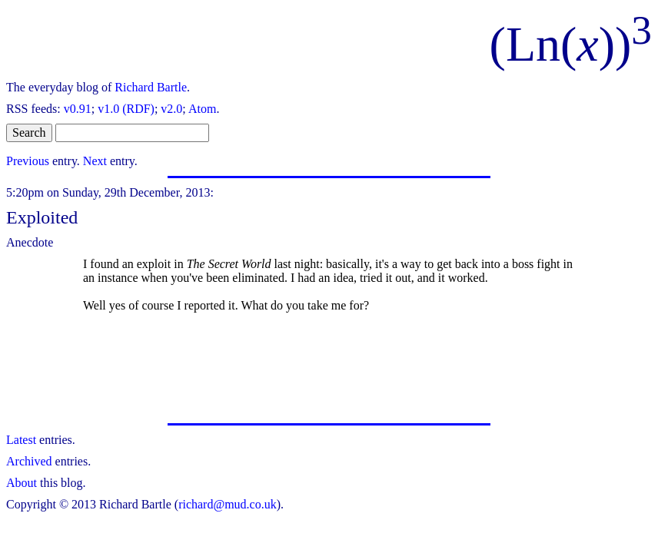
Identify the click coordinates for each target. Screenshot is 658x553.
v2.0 (171, 108)
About (21, 482)
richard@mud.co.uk (227, 504)
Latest (21, 439)
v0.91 (77, 108)
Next (95, 160)
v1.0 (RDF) (126, 108)
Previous (27, 160)
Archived (29, 461)
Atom (202, 108)
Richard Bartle (151, 87)
